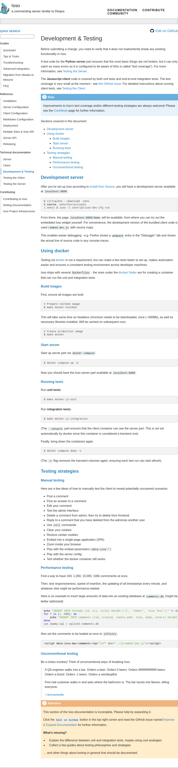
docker (60, 258)
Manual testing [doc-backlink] (52, 477)
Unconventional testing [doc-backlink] (59, 649)
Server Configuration (16, 107)
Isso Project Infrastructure (19, 211)
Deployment (10, 125)
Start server (60, 143)
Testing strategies (58, 152)
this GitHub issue (109, 83)
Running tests (62, 148)
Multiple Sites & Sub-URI (18, 131)
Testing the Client (14, 177)
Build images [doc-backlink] (51, 284)
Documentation (122, 10)
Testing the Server (14, 183)
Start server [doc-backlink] (50, 343)
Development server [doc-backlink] (62, 177)
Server (7, 159)
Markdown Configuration (18, 119)
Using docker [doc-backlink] (55, 249)
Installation (10, 100)
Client (6, 165)
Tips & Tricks (11, 56)
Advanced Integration (16, 68)
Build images (61, 138)
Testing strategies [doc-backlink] (60, 467)
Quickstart (9, 50)
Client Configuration (15, 113)
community (117, 13)
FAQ (6, 85)
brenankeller (56, 689)
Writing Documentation (17, 205)
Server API (10, 137)
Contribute (153, 10)
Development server (60, 129)
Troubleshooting (13, 62)
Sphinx (172, 765)
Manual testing (62, 157)
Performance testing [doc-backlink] (57, 563)
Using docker (55, 133)
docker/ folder (128, 271)
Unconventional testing (68, 167)
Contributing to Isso (15, 198)
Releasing (9, 144)
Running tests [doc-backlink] (52, 379)
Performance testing (66, 162)
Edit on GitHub (164, 31)
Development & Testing (18, 171)
